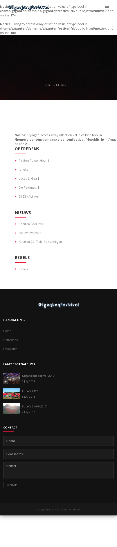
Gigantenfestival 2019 (38, 376)
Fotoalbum (10, 349)
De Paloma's (28, 187)
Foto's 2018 (30, 391)
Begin (47, 85)
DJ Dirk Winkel (29, 196)
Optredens (10, 340)
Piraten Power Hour (33, 160)
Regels (23, 269)
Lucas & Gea (28, 178)
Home (7, 331)
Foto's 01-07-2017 (34, 406)
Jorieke (23, 169)
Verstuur (12, 484)
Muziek (61, 85)
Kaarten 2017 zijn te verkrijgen (40, 241)
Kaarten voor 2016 (32, 224)
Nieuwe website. (30, 233)
